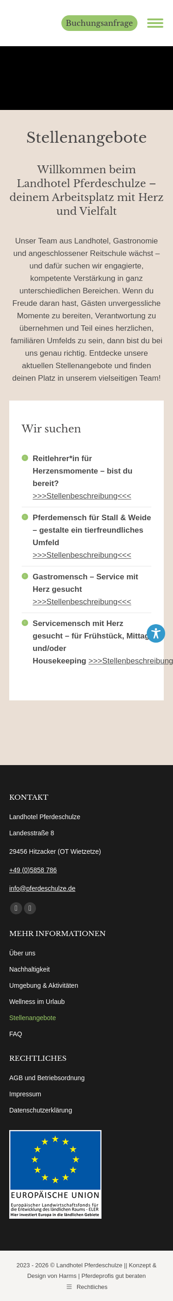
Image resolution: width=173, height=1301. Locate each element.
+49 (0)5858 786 (33, 870)
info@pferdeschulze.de (42, 888)
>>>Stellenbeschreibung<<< (82, 496)
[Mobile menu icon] (155, 23)
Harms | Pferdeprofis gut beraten (102, 1275)
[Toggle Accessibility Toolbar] (156, 633)
